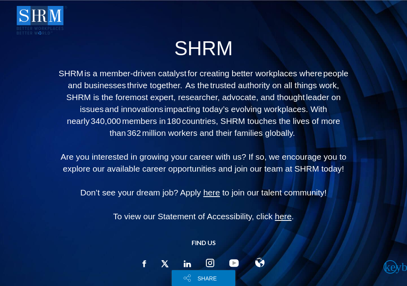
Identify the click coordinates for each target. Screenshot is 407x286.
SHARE (207, 278)
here (211, 192)
